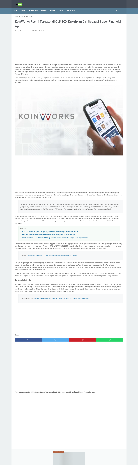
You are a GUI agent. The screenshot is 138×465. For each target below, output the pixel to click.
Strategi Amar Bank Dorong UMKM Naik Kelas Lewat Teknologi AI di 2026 (108, 49)
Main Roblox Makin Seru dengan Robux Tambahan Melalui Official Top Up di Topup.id (109, 132)
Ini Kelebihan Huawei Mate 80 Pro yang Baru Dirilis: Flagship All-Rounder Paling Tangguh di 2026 (109, 149)
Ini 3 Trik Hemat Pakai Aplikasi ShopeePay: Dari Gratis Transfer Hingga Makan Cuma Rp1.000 (50, 220)
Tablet (53, 7)
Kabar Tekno (99, 86)
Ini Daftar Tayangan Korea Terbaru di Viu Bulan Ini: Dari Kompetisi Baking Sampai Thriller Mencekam (109, 203)
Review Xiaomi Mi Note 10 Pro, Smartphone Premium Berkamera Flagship (52, 251)
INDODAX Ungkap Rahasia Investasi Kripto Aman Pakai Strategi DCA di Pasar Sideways (48, 223)
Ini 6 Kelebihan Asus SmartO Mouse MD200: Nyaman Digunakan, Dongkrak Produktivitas (109, 157)
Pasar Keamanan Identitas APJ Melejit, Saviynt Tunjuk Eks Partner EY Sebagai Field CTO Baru (109, 165)
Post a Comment (44, 29)
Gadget (45, 7)
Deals (112, 79)
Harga (104, 82)
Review (62, 7)
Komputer (108, 86)
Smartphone (34, 7)
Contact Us (72, 7)
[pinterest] (60, 346)
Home (17, 7)
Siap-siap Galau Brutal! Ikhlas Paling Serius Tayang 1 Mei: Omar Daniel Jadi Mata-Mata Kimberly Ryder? (109, 211)
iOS (109, 82)
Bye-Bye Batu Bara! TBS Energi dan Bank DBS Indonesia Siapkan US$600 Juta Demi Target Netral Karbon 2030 (109, 58)
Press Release (114, 89)
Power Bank (104, 89)
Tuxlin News (71, 462)
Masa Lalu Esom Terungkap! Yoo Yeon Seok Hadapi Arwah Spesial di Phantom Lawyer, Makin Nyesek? (109, 195)
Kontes (115, 86)
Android (97, 79)
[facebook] (24, 346)
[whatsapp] (78, 346)
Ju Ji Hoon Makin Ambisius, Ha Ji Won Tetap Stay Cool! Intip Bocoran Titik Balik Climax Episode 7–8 (109, 182)
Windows (113, 93)
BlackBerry (105, 79)
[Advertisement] (51, 45)
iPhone (114, 82)
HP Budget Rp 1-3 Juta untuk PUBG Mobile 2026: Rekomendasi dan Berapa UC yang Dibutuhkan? (108, 105)
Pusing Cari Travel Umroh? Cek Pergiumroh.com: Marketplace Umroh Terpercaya (109, 124)
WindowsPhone (100, 97)
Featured (119, 79)
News (24, 7)
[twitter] (42, 346)
